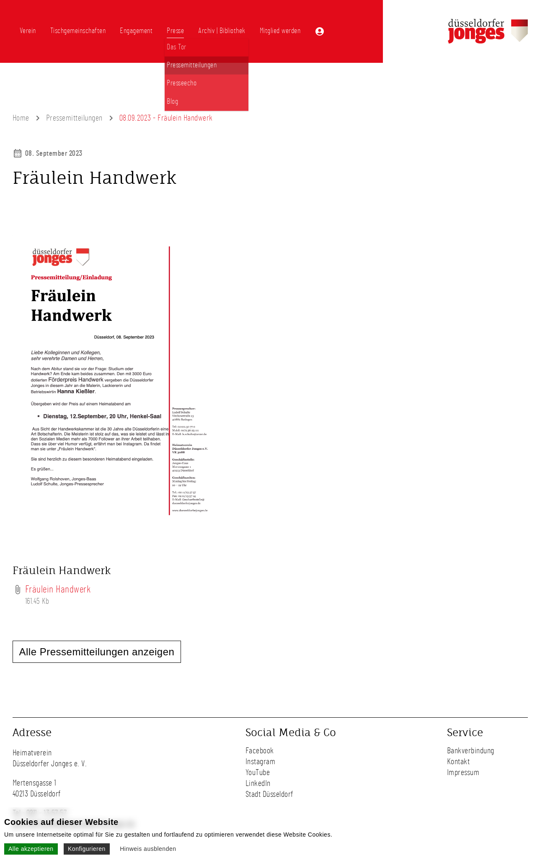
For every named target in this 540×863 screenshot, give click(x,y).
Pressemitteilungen (74, 118)
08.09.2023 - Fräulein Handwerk (166, 118)
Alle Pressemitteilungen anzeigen (97, 651)
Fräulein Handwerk (58, 590)
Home (21, 118)
